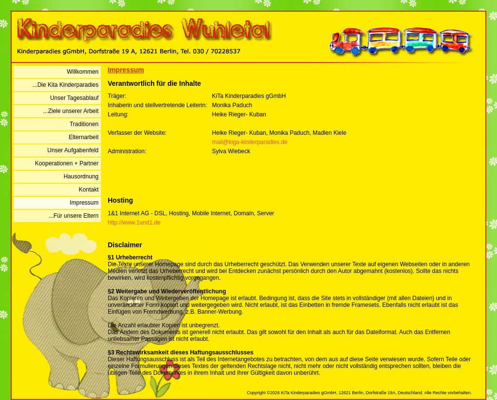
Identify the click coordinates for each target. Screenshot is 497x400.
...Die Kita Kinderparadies (66, 84)
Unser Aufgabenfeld (73, 150)
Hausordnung (81, 176)
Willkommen (83, 71)
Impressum (84, 202)
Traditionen (84, 124)
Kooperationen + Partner (67, 163)
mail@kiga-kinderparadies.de (250, 142)
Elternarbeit (84, 137)
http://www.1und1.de (134, 222)
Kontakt (89, 189)
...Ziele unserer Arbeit (71, 111)
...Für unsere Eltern (74, 215)
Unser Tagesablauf (74, 98)
